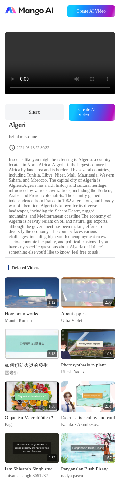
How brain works (21, 313)
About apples (74, 313)
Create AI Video (91, 11)
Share (34, 112)
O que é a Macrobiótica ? (29, 417)
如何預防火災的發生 (26, 365)
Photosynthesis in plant (83, 364)
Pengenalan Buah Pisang (84, 468)
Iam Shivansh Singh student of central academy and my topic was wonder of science (32, 468)
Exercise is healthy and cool (88, 417)
